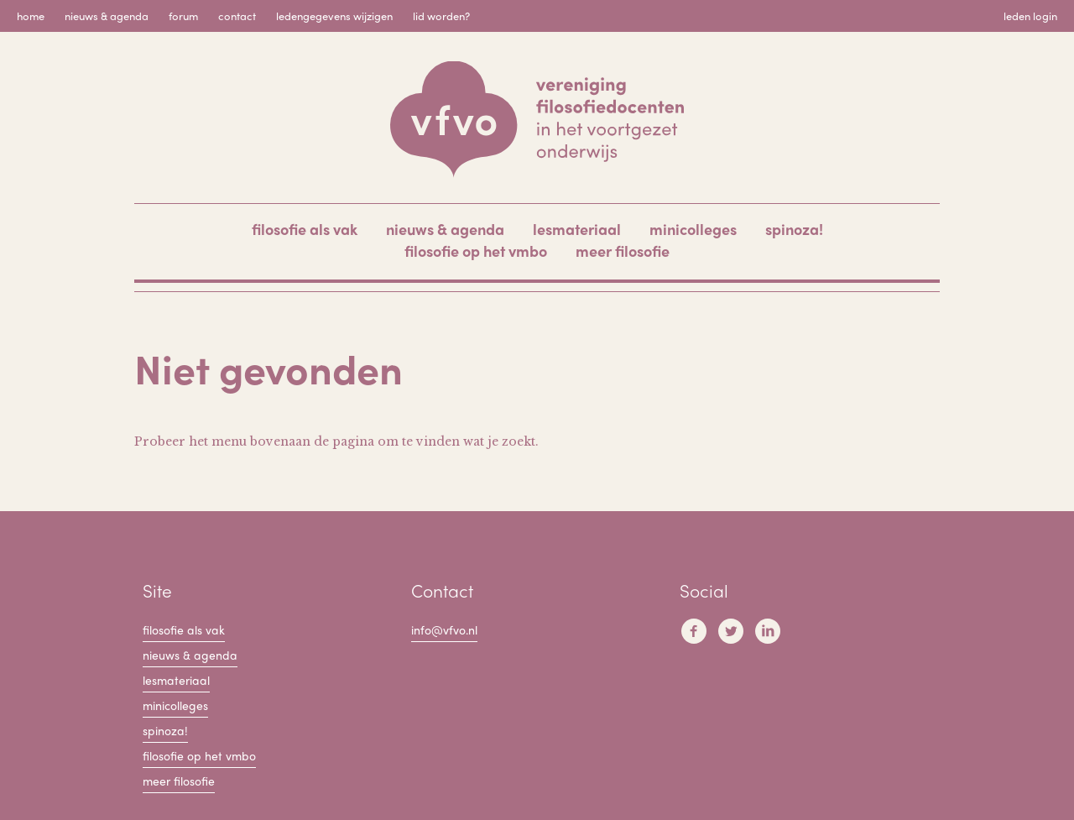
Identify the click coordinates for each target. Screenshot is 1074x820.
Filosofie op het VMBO (475, 250)
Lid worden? (441, 16)
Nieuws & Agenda (107, 16)
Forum (183, 16)
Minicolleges (693, 228)
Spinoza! (794, 228)
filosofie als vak (304, 228)
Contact (237, 16)
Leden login (1030, 16)
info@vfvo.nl (444, 629)
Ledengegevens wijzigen (334, 16)
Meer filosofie (623, 250)
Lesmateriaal (577, 228)
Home (30, 16)
